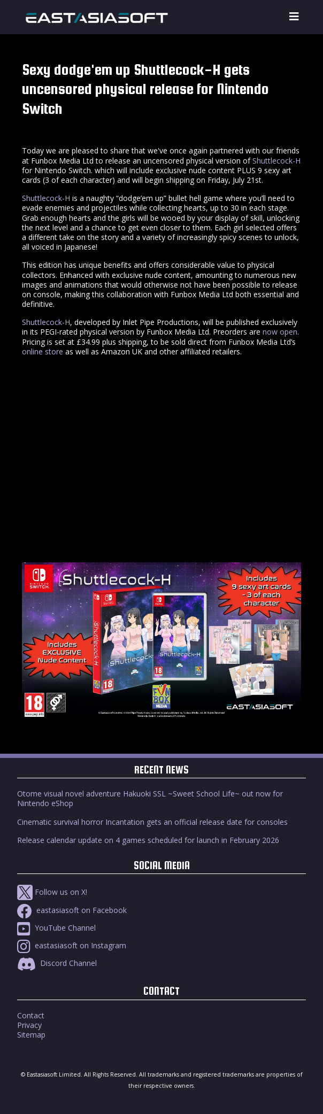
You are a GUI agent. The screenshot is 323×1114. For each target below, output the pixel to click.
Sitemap (31, 1035)
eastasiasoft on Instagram (71, 945)
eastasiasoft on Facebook (72, 910)
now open (280, 332)
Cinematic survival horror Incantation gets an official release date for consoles (152, 822)
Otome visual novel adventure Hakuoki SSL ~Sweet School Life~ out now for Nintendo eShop (150, 798)
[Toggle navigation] (294, 17)
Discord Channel (57, 963)
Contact (30, 1015)
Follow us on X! (52, 892)
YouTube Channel (56, 928)
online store (42, 351)
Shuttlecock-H (276, 161)
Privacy (29, 1025)
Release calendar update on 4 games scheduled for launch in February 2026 (148, 840)
